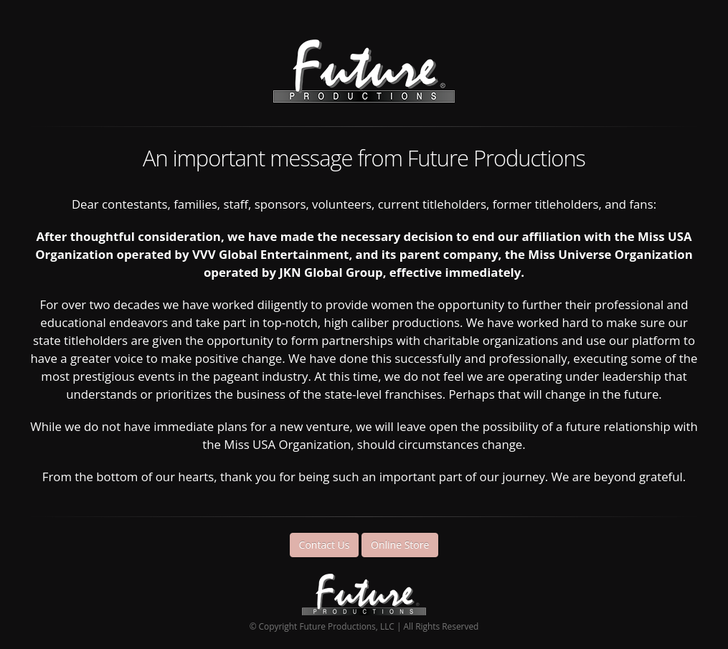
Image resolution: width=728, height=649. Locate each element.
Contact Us (324, 544)
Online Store (400, 544)
